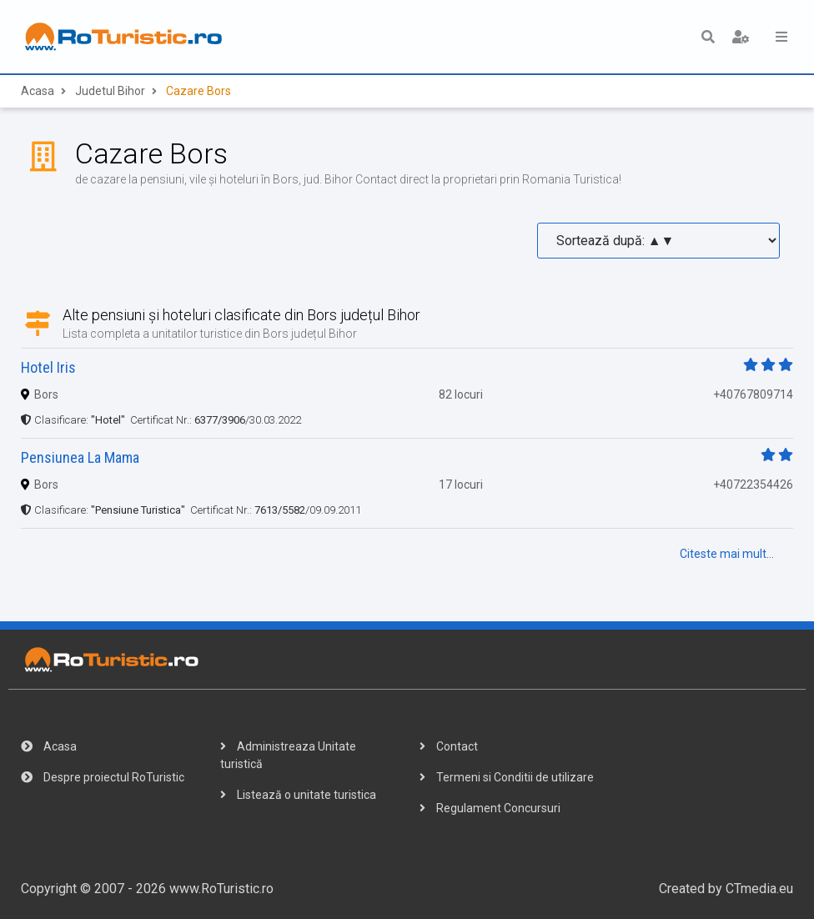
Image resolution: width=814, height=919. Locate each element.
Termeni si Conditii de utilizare (507, 777)
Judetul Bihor (110, 91)
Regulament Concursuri (490, 808)
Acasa (37, 91)
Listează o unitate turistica (298, 794)
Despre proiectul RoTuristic (102, 777)
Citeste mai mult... (727, 553)
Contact (449, 746)
